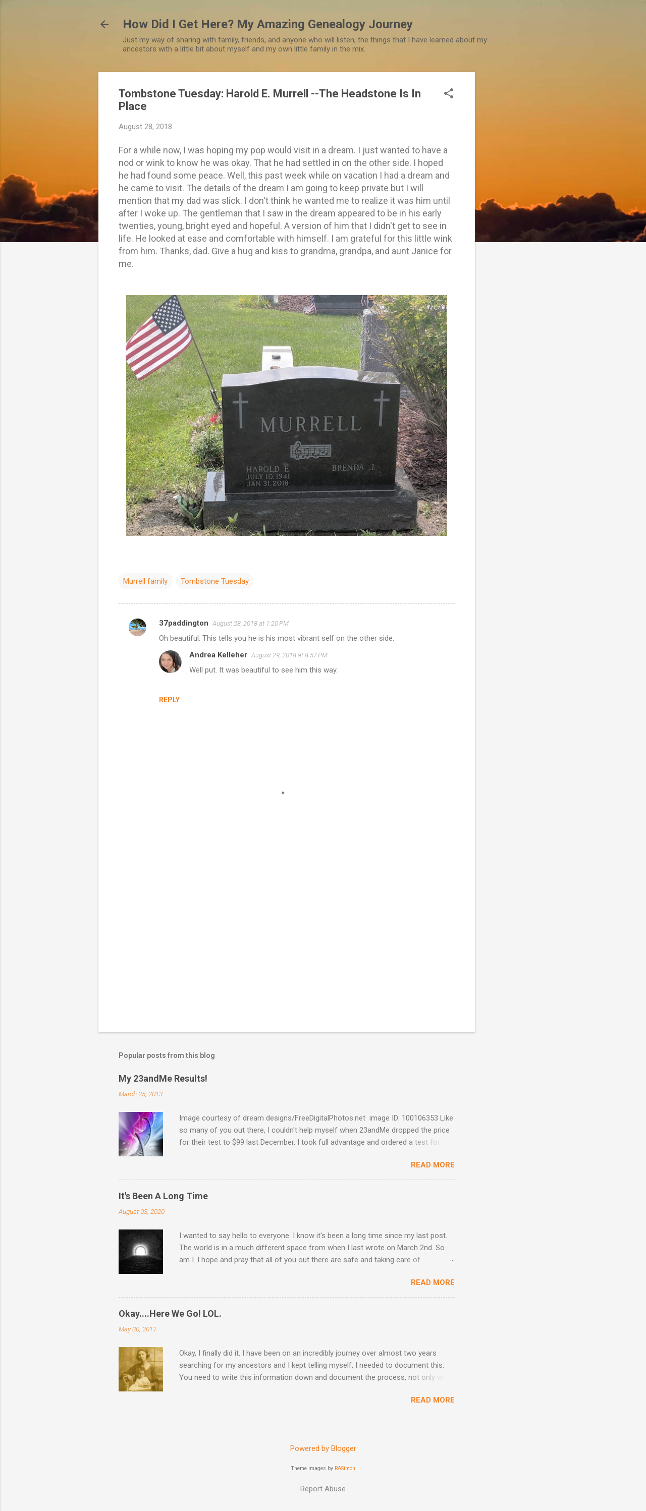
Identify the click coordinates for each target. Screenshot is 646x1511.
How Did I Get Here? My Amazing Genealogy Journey (268, 24)
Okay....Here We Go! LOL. (170, 1313)
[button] (449, 94)
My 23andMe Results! (163, 1078)
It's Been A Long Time (163, 1196)
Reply (169, 700)
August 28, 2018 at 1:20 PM (250, 623)
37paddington (183, 623)
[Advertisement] (515, 223)
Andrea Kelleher (218, 654)
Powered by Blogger (323, 1448)
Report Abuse (323, 1488)
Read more (433, 1164)
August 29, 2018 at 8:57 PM (289, 655)
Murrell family (145, 581)
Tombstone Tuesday (215, 581)
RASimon (345, 1468)
